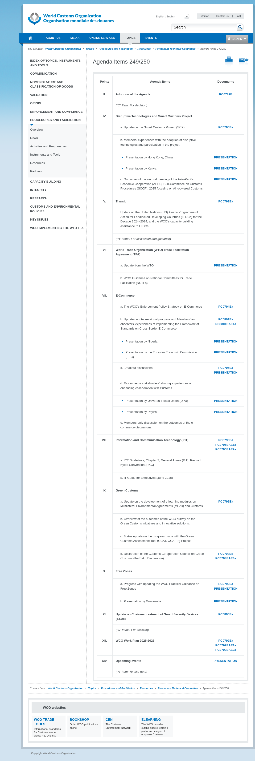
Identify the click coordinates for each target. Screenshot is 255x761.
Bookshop (79, 719)
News (34, 138)
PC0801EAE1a (225, 324)
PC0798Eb (225, 554)
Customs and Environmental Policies (55, 209)
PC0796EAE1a (225, 445)
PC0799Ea (225, 584)
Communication (43, 73)
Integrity (38, 190)
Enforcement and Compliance (56, 111)
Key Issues (39, 219)
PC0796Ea (225, 440)
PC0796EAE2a (225, 449)
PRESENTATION (226, 157)
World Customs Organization (63, 48)
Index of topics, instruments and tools (55, 63)
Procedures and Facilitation (116, 48)
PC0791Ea (225, 201)
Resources (144, 48)
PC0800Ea (225, 614)
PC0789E (225, 94)
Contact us (222, 16)
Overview (36, 129)
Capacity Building (45, 181)
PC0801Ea (225, 319)
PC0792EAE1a (225, 645)
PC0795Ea (225, 368)
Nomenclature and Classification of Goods (51, 84)
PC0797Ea (225, 501)
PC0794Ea (225, 306)
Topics (90, 48)
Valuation (39, 95)
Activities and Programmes (48, 146)
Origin (35, 103)
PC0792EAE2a (225, 650)
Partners (36, 171)
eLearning (151, 719)
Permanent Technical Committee (176, 48)
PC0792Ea (225, 640)
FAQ (238, 16)
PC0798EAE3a (225, 558)
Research (38, 198)
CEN (109, 719)
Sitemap (205, 16)
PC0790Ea (225, 127)
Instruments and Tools (45, 154)
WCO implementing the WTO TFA (57, 228)
